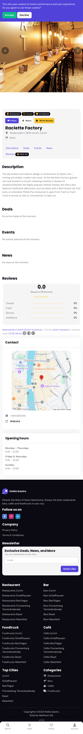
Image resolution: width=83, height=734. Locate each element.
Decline (24, 15)
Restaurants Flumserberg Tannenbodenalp (16, 607)
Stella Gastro (14, 491)
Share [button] (26, 120)
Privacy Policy (9, 530)
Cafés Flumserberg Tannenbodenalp (53, 650)
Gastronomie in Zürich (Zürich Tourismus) (22, 329)
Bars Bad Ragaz (51, 600)
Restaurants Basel (12, 614)
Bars (48, 680)
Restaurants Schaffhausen (16, 595)
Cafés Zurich (50, 633)
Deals (26, 148)
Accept (9, 15)
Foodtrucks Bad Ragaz (14, 643)
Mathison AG (46, 715)
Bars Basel (49, 614)
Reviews (17, 154)
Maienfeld (7, 701)
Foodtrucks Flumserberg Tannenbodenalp (15, 650)
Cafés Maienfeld (52, 662)
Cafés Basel (49, 657)
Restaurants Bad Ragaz (15, 600)
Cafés (48, 685)
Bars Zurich (49, 590)
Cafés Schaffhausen (54, 638)
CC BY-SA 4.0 (22, 333)
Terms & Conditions (13, 535)
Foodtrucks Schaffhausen (16, 638)
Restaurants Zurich (12, 590)
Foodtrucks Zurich (12, 633)
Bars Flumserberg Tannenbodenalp (53, 607)
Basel (5, 696)
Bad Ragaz (8, 685)
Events (38, 148)
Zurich (5, 675)
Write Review (44, 120)
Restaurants (52, 675)
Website (15, 421)
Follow (12, 120)
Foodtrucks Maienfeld (14, 662)
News (49, 148)
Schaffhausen (9, 680)
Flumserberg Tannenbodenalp (18, 691)
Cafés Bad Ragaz (52, 643)
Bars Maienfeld (51, 619)
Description (12, 148)
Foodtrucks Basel (11, 657)
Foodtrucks (51, 691)
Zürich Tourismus (61, 329)
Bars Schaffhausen (53, 595)
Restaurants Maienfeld (14, 619)
